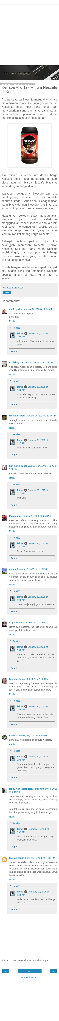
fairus (20, 333)
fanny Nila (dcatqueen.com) (24, 789)
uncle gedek (15, 309)
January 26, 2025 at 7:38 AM (39, 362)
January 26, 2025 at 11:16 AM (41, 415)
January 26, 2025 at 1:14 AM (37, 309)
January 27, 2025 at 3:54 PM (32, 735)
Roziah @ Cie (16, 362)
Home (29, 971)
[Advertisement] (29, 34)
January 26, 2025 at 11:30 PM (31, 622)
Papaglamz (15, 516)
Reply (12, 321)
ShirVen (13, 679)
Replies (16, 328)
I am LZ (13, 735)
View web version (29, 977)
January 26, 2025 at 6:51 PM (36, 516)
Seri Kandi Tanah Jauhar (22, 466)
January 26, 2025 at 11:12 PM (32, 569)
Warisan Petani (17, 415)
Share (6, 292)
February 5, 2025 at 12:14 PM (40, 858)
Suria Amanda (16, 858)
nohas (12, 569)
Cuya (12, 622)
